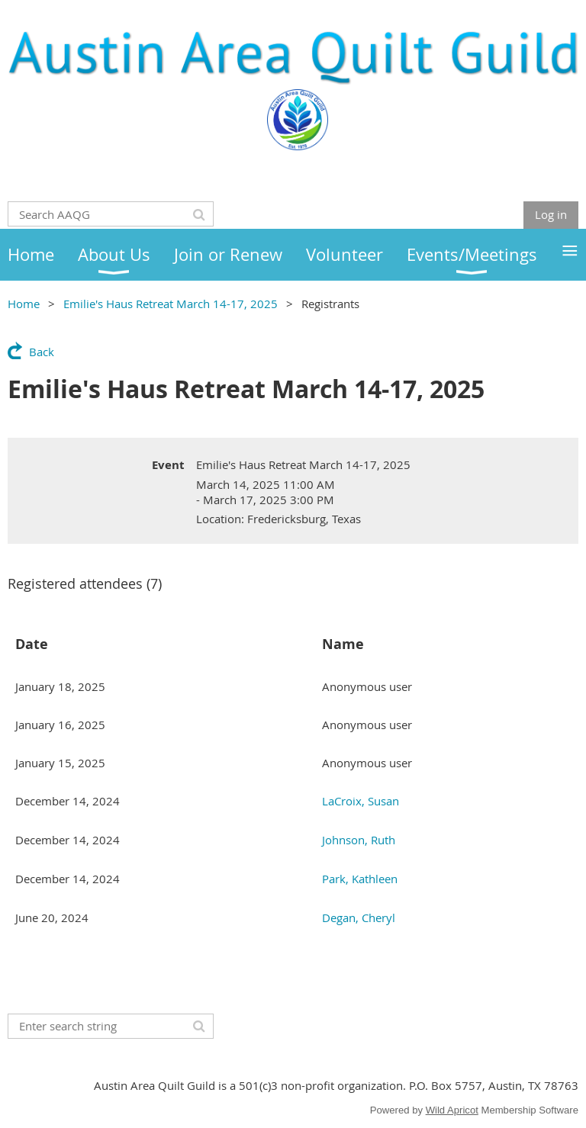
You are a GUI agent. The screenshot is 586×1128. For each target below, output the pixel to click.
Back (41, 351)
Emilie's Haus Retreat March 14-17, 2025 (170, 303)
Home (24, 303)
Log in (551, 214)
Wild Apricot (452, 1110)
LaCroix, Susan (360, 800)
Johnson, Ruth (358, 839)
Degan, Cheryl (358, 917)
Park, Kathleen (360, 878)
